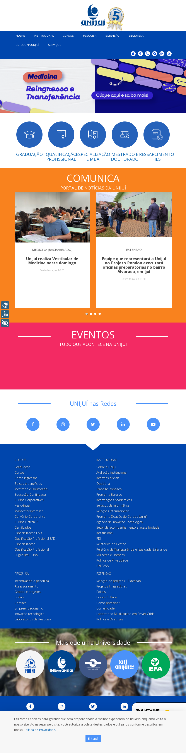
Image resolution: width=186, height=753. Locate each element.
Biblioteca (135, 35)
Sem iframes (93, 363)
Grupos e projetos (28, 591)
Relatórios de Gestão (111, 543)
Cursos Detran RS (27, 521)
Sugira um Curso (26, 554)
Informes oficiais (107, 477)
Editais (19, 597)
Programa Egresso (109, 494)
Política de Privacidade (112, 560)
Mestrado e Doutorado (31, 488)
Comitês (20, 602)
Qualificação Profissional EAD (35, 538)
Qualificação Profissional (32, 549)
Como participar (107, 602)
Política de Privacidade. (40, 730)
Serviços (53, 44)
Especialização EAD (28, 532)
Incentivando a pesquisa (32, 580)
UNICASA (102, 565)
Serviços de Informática (112, 505)
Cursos (67, 35)
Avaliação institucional (111, 472)
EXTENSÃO (134, 249)
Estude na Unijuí (26, 44)
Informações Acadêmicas (114, 499)
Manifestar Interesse (29, 510)
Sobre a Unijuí (106, 466)
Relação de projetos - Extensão (118, 580)
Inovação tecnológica (29, 613)
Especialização (25, 543)
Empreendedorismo (29, 608)
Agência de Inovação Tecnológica (119, 521)
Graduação (22, 466)
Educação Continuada (30, 494)
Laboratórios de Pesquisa (33, 619)
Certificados (23, 527)
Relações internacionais (113, 510)
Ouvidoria (103, 483)
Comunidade (105, 608)
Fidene (19, 35)
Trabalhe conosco (109, 488)
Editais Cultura (106, 597)
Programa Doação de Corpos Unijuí (121, 516)
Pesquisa (89, 35)
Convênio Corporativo (30, 516)
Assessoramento (26, 586)
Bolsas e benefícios (28, 483)
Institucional (43, 35)
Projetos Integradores (111, 586)
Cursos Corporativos (29, 499)
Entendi (93, 738)
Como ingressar (26, 477)
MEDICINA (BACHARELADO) (52, 249)
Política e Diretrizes (109, 619)
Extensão (112, 35)
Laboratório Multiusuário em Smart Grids (125, 613)
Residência (22, 505)
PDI (98, 538)
